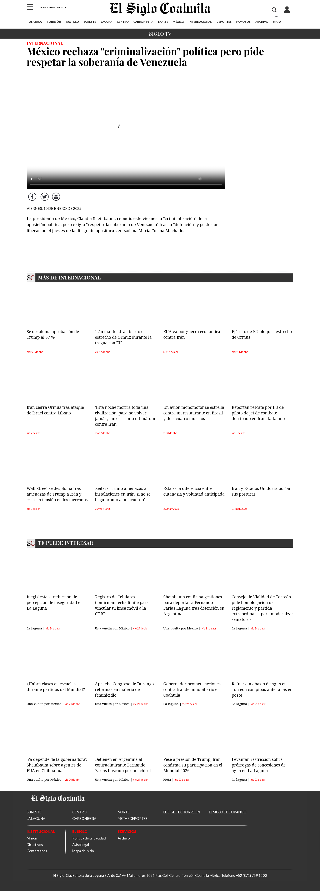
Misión (32, 838)
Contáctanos (37, 851)
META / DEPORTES (133, 818)
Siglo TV (160, 33)
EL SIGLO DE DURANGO (227, 812)
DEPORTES (224, 21)
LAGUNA (106, 21)
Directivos (35, 844)
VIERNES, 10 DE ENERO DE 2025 (54, 208)
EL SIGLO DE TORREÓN (181, 812)
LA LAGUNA (36, 818)
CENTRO (123, 21)
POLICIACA (34, 21)
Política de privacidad (89, 838)
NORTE (163, 21)
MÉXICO (178, 21)
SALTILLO (72, 21)
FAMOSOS (243, 21)
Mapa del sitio (83, 851)
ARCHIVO (261, 21)
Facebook (32, 200)
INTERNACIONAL (200, 21)
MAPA (277, 21)
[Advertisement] (262, 134)
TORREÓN (54, 21)
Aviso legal (80, 844)
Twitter (45, 200)
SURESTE (90, 21)
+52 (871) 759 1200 (251, 875)
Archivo (124, 838)
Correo (57, 200)
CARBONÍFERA (143, 21)
